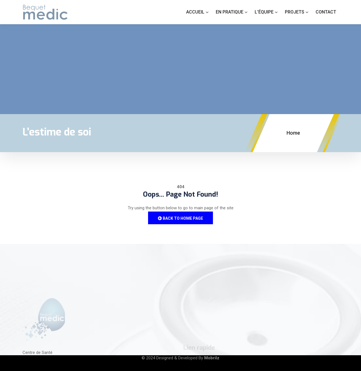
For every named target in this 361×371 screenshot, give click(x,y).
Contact (326, 12)
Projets (294, 12)
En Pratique (229, 12)
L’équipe (264, 12)
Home (293, 133)
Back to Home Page (180, 218)
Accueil (195, 12)
